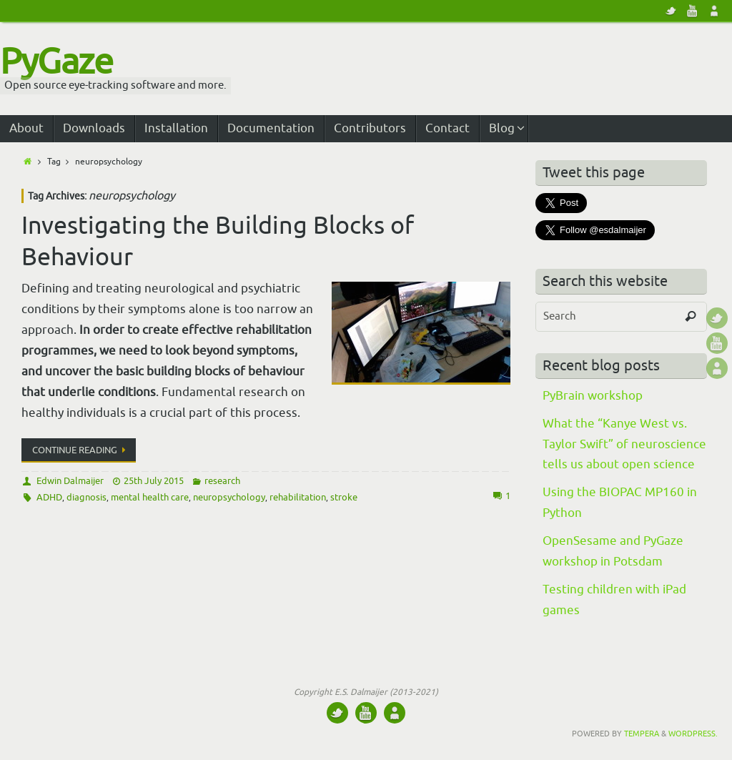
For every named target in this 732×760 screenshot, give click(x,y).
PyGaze (56, 62)
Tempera (641, 734)
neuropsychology (229, 497)
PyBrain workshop (593, 395)
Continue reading (81, 450)
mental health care (150, 497)
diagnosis (86, 497)
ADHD (49, 497)
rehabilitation (297, 497)
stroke (343, 497)
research (222, 481)
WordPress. (693, 734)
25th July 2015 (154, 481)
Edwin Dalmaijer (70, 481)
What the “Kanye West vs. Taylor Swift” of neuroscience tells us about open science (624, 444)
